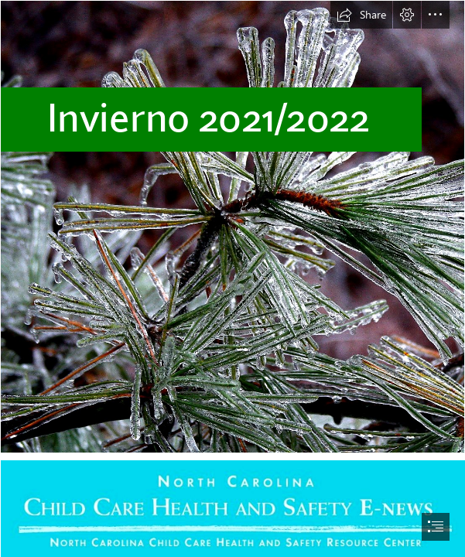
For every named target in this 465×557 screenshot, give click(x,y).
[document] (232, 278)
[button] (361, 15)
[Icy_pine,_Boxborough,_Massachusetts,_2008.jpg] (232, 226)
